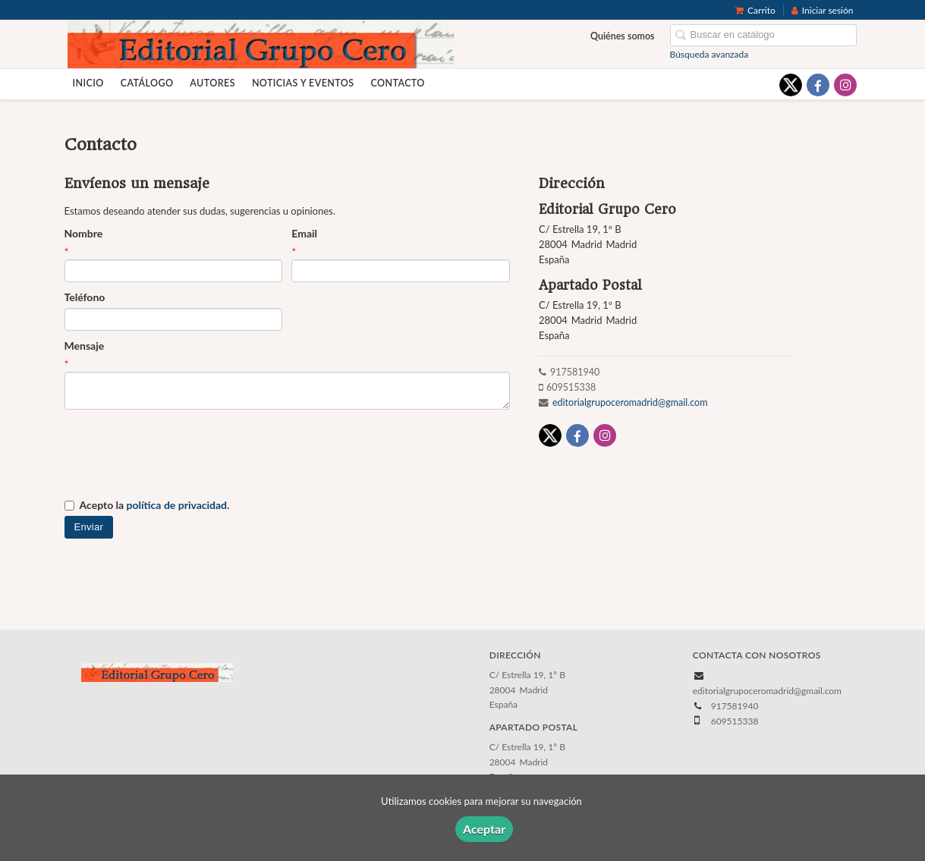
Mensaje (84, 345)
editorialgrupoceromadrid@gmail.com (629, 402)
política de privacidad (177, 504)
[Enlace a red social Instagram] (845, 85)
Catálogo (147, 83)
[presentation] (179, 454)
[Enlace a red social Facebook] (818, 85)
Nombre (83, 233)
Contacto (397, 83)
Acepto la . (155, 504)
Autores (212, 83)
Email (304, 233)
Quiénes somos (622, 36)
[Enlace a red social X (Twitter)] (790, 85)
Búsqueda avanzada (709, 54)
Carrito (755, 10)
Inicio (88, 83)
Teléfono (84, 297)
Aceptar (484, 829)
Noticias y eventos (303, 83)
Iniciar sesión (822, 10)
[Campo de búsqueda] (763, 35)
